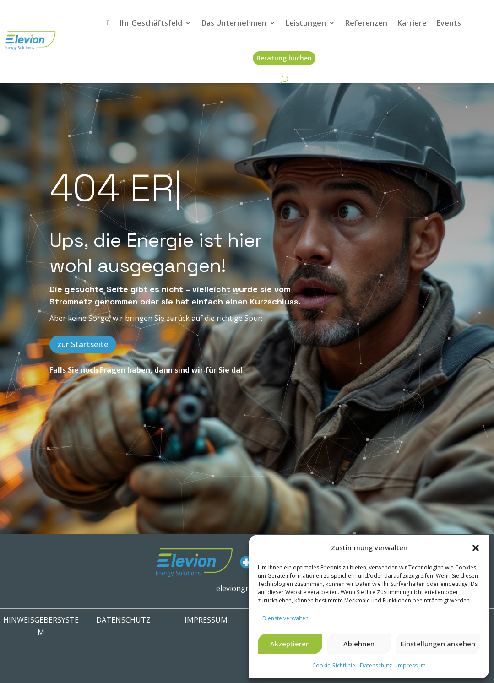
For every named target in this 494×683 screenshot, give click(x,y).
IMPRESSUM (206, 620)
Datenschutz (376, 665)
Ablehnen (359, 643)
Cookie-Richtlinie (333, 665)
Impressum (411, 665)
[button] (475, 548)
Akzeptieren (290, 643)
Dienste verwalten (285, 618)
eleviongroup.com (247, 588)
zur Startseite (83, 344)
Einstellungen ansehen (438, 643)
